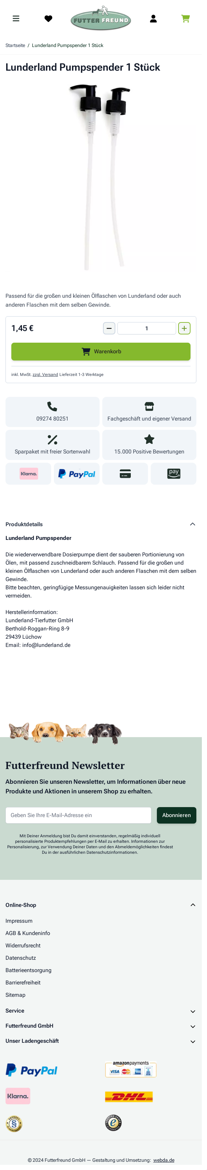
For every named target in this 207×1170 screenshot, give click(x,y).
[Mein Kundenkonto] (153, 18)
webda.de (163, 1160)
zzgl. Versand (45, 374)
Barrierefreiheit (23, 982)
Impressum (19, 921)
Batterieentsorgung (28, 970)
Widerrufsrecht (23, 945)
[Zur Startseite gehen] (101, 18)
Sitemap (15, 995)
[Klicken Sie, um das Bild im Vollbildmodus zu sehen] (100, 177)
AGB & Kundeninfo (27, 933)
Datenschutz (20, 958)
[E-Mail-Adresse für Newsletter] (78, 815)
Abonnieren (176, 815)
